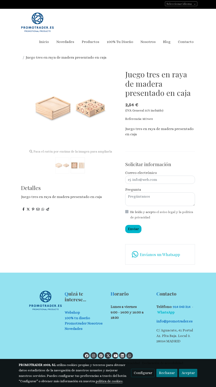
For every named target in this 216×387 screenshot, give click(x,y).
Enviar (133, 229)
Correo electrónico (141, 173)
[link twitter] (108, 355)
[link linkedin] (122, 355)
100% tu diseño (77, 318)
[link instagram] (93, 355)
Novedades (73, 329)
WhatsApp (166, 312)
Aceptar (188, 373)
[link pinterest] (101, 355)
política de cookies (109, 381)
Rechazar (167, 373)
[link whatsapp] (160, 254)
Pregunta (133, 189)
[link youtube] (115, 355)
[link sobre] (39, 300)
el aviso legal (166, 212)
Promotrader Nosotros (83, 323)
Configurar (143, 373)
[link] (37, 22)
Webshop (72, 312)
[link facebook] (86, 355)
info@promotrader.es (174, 321)
